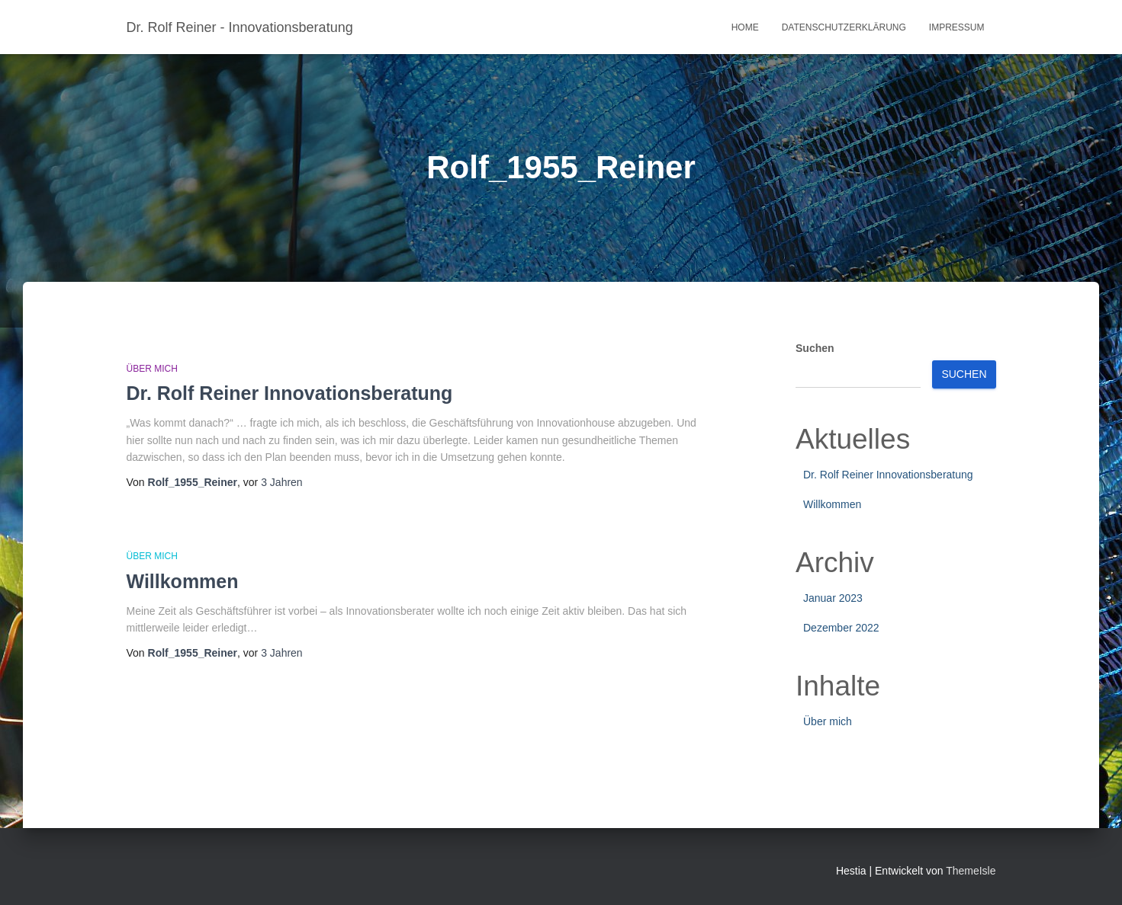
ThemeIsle (970, 871)
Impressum (957, 27)
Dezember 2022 (841, 628)
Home (745, 27)
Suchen (815, 348)
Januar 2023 (833, 598)
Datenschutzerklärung (844, 27)
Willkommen (183, 581)
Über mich (152, 368)
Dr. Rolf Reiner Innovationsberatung (290, 393)
